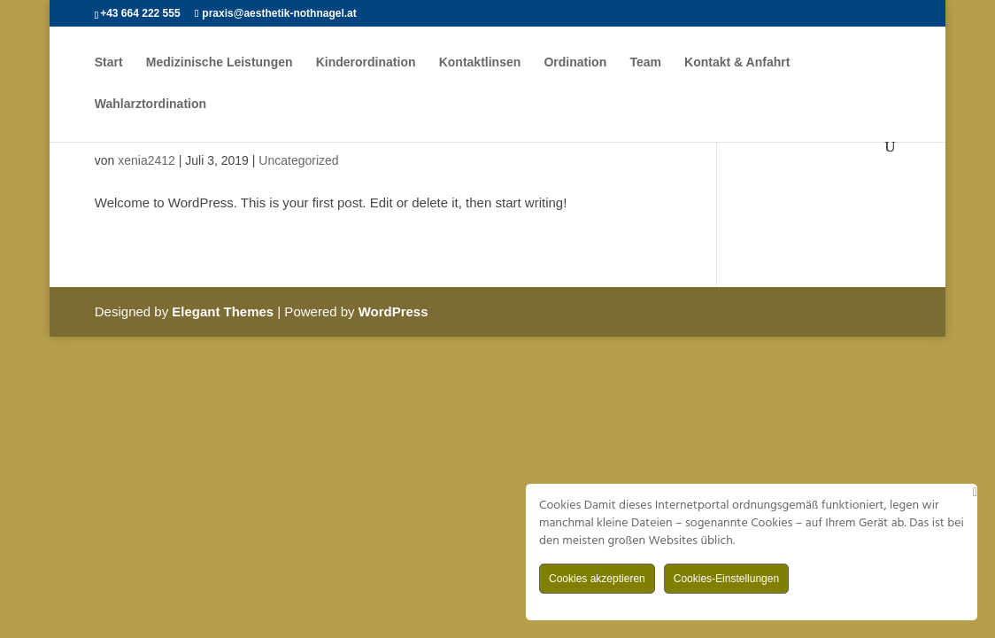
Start (109, 62)
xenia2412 (146, 160)
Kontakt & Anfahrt (737, 62)
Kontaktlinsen (480, 62)
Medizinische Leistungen (219, 62)
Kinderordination (366, 62)
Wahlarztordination (150, 104)
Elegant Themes (223, 311)
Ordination (575, 62)
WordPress (393, 311)
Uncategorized (298, 160)
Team (645, 62)
